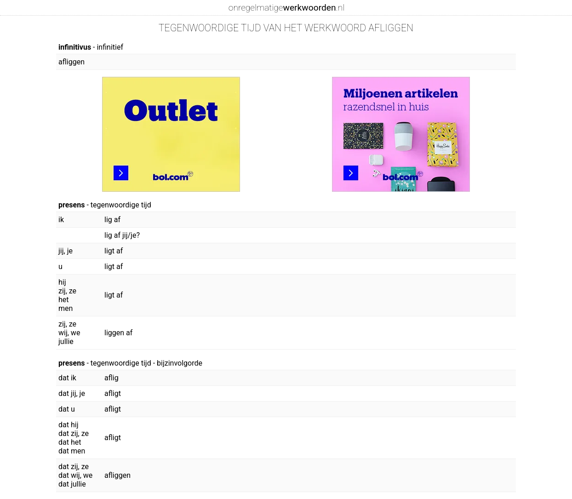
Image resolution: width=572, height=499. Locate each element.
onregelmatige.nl (286, 7)
